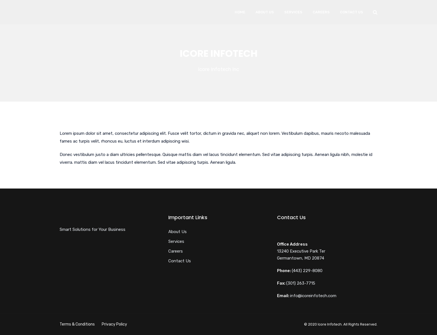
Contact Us (351, 12)
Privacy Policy (114, 324)
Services (293, 12)
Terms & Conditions (77, 324)
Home (240, 12)
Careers (321, 12)
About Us (265, 12)
